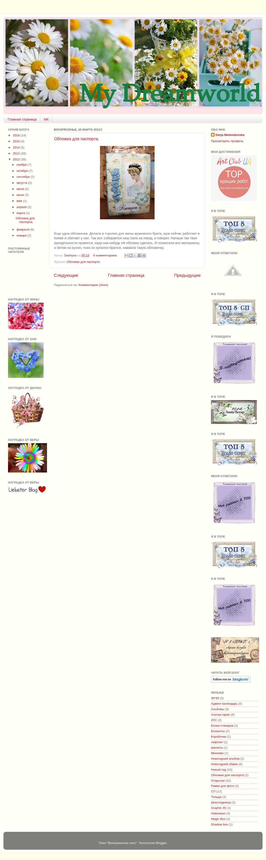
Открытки (217, 780)
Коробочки (218, 736)
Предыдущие (187, 275)
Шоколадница (221, 802)
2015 (17, 141)
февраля (23, 229)
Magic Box (218, 819)
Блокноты (218, 731)
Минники (217, 753)
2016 (17, 135)
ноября (22, 164)
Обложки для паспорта (83, 262)
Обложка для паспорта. (76, 139)
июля (21, 189)
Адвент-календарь (224, 703)
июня (21, 195)
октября (23, 171)
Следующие (66, 275)
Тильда (216, 797)
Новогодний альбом (225, 758)
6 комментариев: (105, 255)
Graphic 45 (218, 808)
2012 (17, 159)
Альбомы (217, 709)
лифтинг (217, 742)
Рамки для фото (222, 786)
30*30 (215, 698)
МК (46, 119)
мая (20, 201)
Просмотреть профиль (227, 141)
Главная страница (22, 119)
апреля (22, 207)
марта (21, 213)
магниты (217, 747)
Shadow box (219, 824)
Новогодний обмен (224, 764)
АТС (214, 720)
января (22, 235)
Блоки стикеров (222, 725)
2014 (17, 147)
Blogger (161, 843)
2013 (17, 153)
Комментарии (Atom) (93, 285)
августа (22, 182)
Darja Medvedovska (230, 135)
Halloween (218, 813)
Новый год (218, 769)
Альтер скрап (220, 714)
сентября (23, 177)
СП (213, 791)
